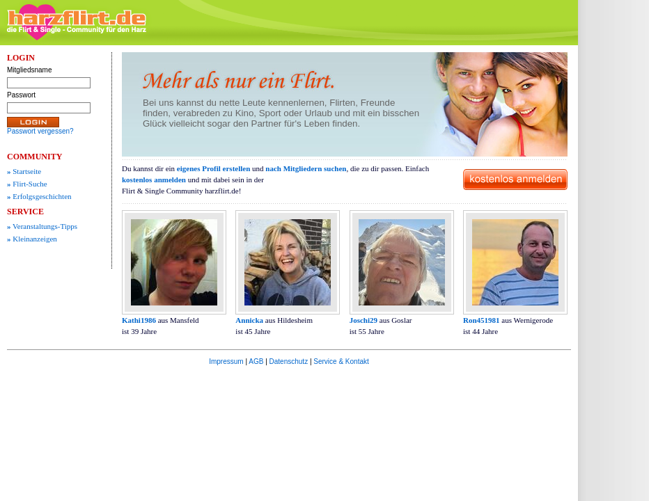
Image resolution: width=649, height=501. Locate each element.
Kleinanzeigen (32, 238)
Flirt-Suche (27, 184)
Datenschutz (288, 361)
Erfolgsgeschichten (39, 196)
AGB (256, 361)
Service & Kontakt (340, 361)
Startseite (24, 171)
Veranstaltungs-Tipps (42, 226)
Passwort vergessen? (40, 131)
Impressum (226, 361)
